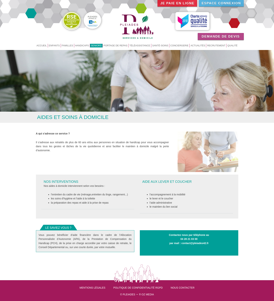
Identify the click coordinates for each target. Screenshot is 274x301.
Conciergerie (179, 45)
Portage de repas (115, 45)
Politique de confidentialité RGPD (138, 287)
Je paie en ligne (177, 3)
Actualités (198, 45)
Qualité (232, 45)
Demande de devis (221, 36)
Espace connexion (221, 3)
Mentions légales (92, 287)
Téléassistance (139, 45)
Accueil (41, 45)
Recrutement (216, 45)
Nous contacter (182, 287)
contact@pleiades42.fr (195, 243)
